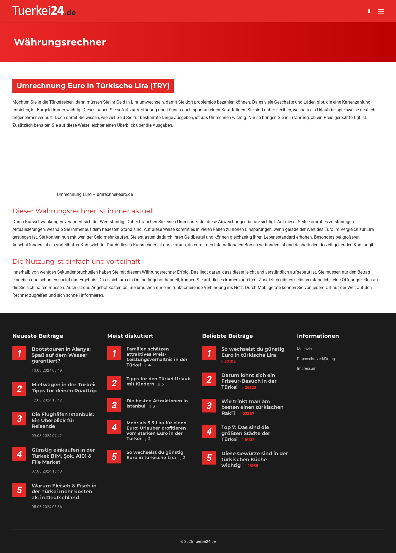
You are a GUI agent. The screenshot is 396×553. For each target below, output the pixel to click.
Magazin (304, 349)
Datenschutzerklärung (316, 359)
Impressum (306, 368)
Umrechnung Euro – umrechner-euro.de (95, 194)
